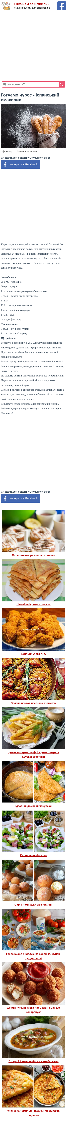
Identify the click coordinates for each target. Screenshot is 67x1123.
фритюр (8, 151)
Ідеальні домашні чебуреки (33, 805)
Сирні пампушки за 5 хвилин (33, 904)
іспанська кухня (27, 151)
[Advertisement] (33, 45)
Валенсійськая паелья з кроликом (33, 703)
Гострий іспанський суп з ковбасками (34, 1061)
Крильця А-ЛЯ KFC (33, 653)
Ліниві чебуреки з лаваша (33, 604)
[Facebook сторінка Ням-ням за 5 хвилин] (61, 2)
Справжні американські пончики (33, 555)
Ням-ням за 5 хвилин (31, 4)
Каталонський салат (33, 855)
